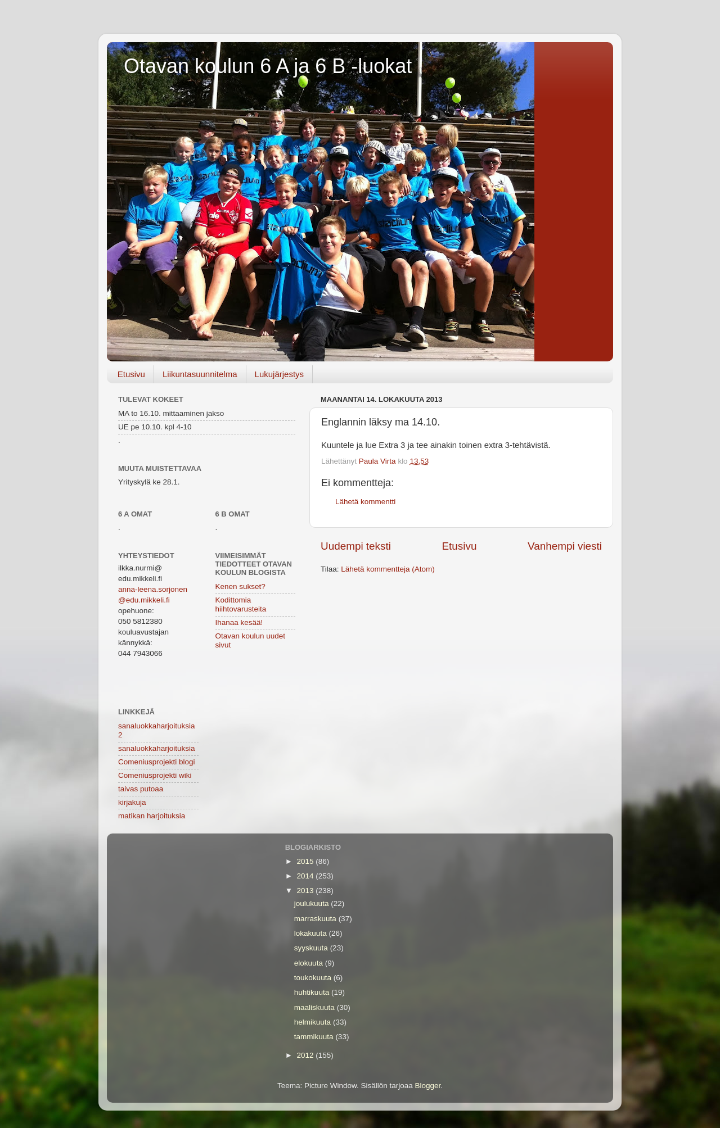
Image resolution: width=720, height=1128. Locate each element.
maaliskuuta (315, 1007)
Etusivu (131, 374)
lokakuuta (311, 933)
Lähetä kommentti (365, 501)
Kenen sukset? (240, 586)
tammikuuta (315, 1036)
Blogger (428, 1085)
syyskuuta (312, 948)
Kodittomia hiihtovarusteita (241, 604)
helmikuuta (313, 1022)
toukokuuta (314, 977)
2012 (306, 1055)
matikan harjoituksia (151, 816)
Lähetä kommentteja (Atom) (388, 569)
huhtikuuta (312, 992)
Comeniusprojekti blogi (156, 762)
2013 (306, 890)
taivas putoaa (140, 789)
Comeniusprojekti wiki (155, 775)
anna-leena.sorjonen (152, 589)
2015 (306, 861)
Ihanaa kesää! (239, 622)
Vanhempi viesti (565, 546)
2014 (306, 876)
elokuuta (309, 963)
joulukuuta (312, 903)
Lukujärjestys (279, 374)
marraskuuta (316, 918)
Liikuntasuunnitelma (200, 374)
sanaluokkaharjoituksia (156, 748)
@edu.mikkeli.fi (144, 600)
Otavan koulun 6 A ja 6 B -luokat (268, 66)
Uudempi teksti (356, 546)
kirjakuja (132, 802)
